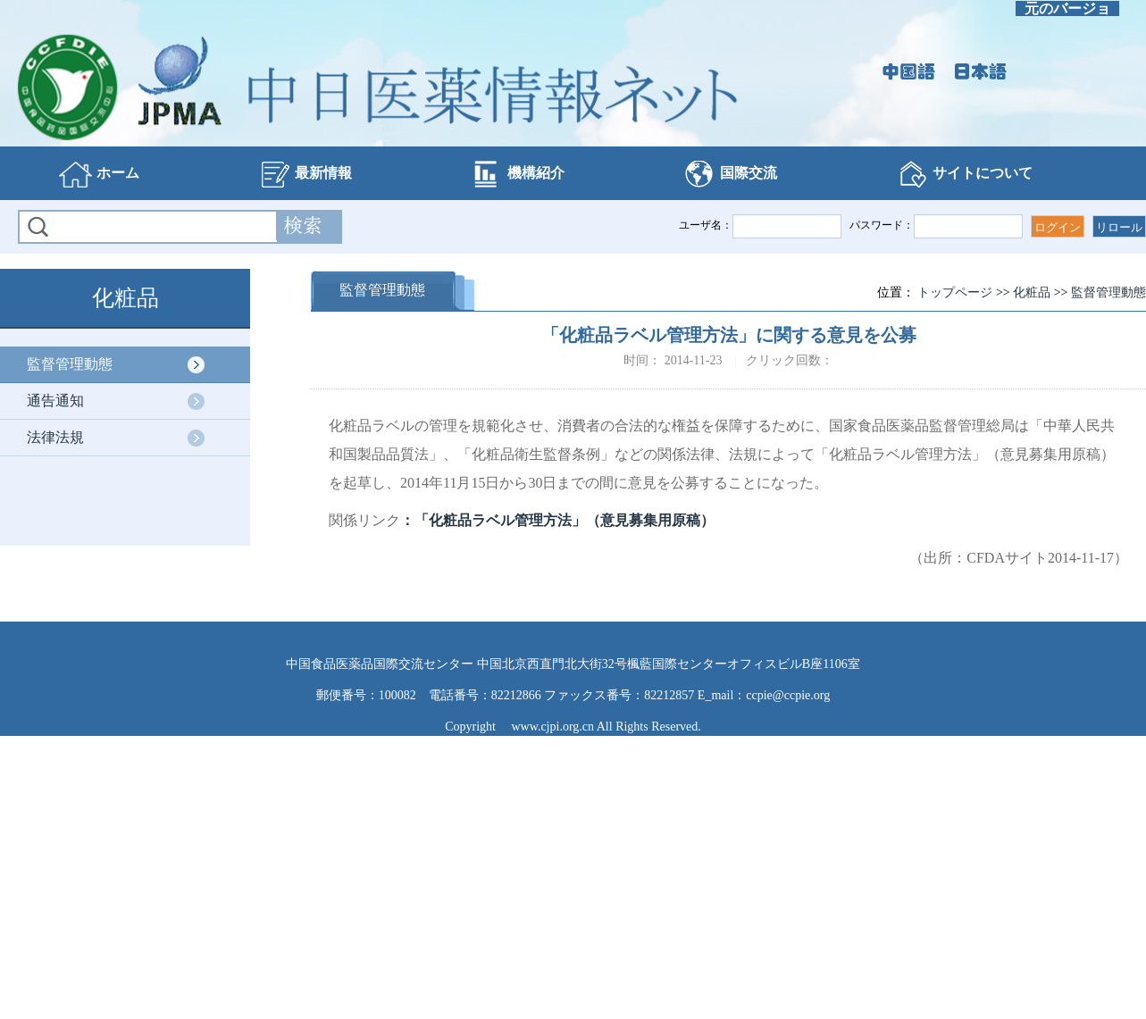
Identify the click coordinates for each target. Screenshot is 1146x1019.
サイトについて (964, 174)
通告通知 (55, 400)
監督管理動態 (70, 364)
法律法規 (55, 437)
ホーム (99, 174)
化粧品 (1031, 292)
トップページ (954, 292)
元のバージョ (1067, 8)
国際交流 (729, 174)
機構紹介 (517, 174)
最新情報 (304, 174)
